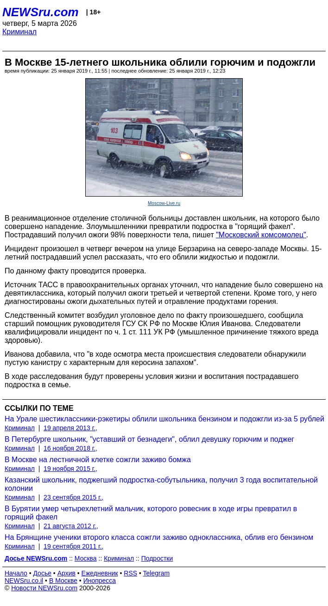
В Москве (63, 580)
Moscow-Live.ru (164, 203)
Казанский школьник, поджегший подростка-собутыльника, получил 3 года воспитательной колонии (161, 484)
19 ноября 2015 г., (70, 468)
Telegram (156, 573)
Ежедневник (100, 573)
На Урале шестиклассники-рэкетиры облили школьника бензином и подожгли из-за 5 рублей (164, 419)
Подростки (157, 558)
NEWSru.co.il (24, 580)
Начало (16, 573)
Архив (66, 573)
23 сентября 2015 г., (73, 497)
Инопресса (99, 580)
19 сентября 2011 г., (73, 546)
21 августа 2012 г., (71, 526)
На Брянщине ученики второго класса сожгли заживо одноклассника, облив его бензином (159, 537)
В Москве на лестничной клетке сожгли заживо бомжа (98, 460)
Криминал (19, 32)
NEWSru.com (40, 12)
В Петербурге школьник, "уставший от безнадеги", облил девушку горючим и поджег (149, 439)
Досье (42, 573)
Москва (86, 558)
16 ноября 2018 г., (70, 448)
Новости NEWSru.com (44, 588)
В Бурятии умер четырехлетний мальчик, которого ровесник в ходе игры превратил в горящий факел (151, 513)
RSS (130, 573)
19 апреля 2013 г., (70, 428)
